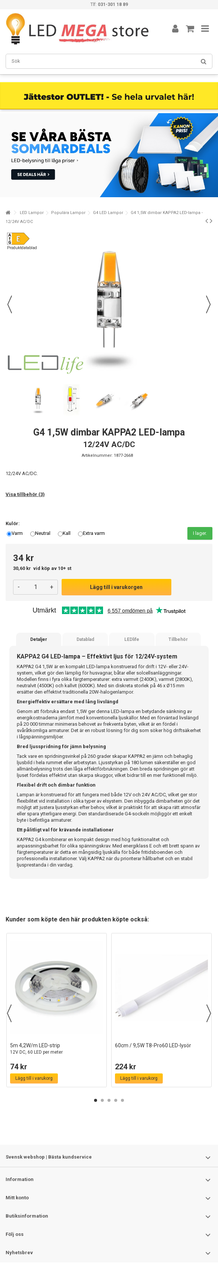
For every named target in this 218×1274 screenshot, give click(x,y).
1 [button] (95, 1100)
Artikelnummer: (97, 455)
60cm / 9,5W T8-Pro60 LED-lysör (153, 1045)
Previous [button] (9, 1013)
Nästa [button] (208, 304)
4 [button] (115, 1100)
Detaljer (38, 639)
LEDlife (131, 639)
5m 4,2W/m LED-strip (56, 1049)
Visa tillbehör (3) (25, 494)
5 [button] (122, 1100)
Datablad (85, 639)
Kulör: (13, 523)
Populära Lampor (68, 212)
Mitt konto (17, 1197)
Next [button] (208, 1013)
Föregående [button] (9, 304)
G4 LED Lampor (108, 212)
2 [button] (102, 1100)
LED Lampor (32, 212)
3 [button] (109, 1100)
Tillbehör (178, 639)
